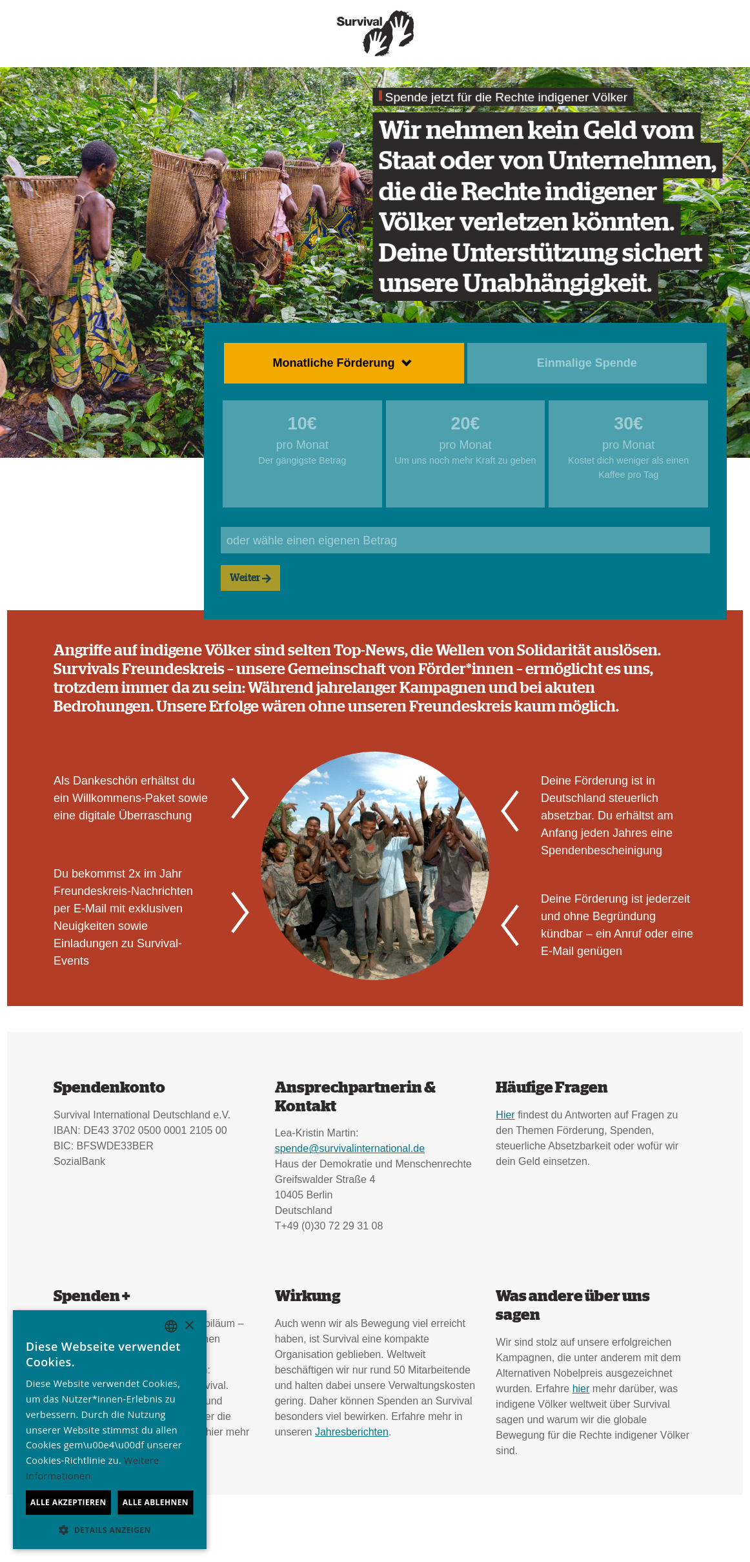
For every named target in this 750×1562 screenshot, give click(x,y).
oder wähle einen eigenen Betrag (312, 540)
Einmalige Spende (587, 362)
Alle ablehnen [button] (155, 1502)
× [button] (189, 1326)
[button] (110, 1529)
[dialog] (110, 1429)
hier (581, 1388)
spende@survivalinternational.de (350, 1148)
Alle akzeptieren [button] (68, 1502)
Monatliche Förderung (334, 362)
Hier (505, 1114)
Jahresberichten (352, 1431)
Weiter (250, 578)
